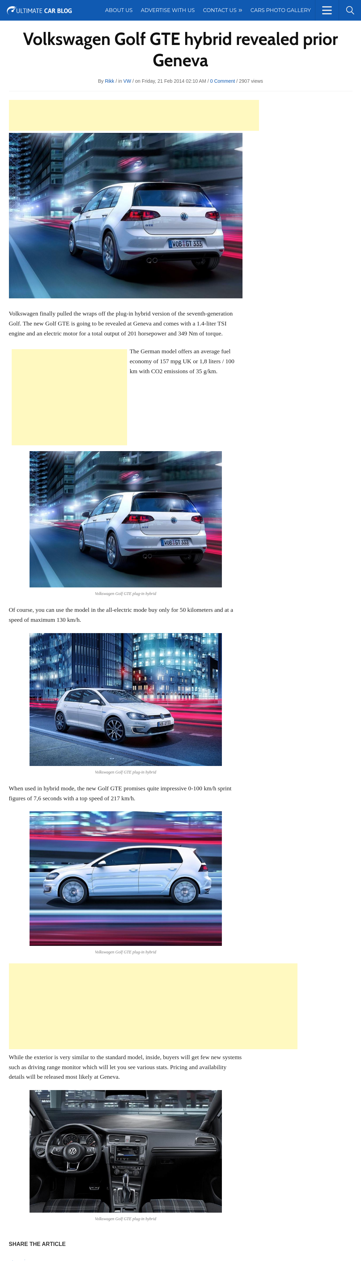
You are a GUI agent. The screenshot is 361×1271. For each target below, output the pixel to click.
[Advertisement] (134, 115)
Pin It (12, 1260)
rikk (109, 81)
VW (127, 81)
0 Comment (222, 81)
